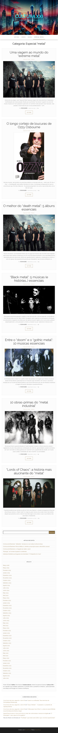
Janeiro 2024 (6, 603)
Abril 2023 (5, 625)
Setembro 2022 (7, 643)
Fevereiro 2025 (7, 570)
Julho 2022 (6, 648)
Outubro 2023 (6, 610)
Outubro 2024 (6, 580)
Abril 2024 (5, 595)
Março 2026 (6, 565)
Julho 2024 (6, 588)
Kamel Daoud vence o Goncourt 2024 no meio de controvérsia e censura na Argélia (25, 713)
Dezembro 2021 (7, 665)
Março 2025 (6, 568)
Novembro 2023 (7, 608)
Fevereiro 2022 (7, 660)
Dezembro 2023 (7, 605)
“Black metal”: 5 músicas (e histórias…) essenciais (29, 278)
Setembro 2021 (7, 673)
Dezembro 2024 (7, 575)
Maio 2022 (5, 653)
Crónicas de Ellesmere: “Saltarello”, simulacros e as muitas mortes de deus (23, 544)
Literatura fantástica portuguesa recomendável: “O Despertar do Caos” (22, 554)
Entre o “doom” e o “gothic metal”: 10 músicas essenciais (29, 341)
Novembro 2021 (7, 668)
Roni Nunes (24, 108)
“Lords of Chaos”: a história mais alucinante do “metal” (29, 471)
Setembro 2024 (7, 583)
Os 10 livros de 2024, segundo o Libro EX (14, 700)
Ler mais (29, 112)
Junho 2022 (6, 650)
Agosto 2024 (6, 585)
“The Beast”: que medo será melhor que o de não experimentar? (38, 717)
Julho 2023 (6, 618)
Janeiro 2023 (6, 633)
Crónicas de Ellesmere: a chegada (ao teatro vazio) (17, 549)
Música (30, 37)
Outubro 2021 (6, 670)
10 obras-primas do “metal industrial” (29, 404)
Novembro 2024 (7, 578)
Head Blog (38, 729)
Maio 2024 (5, 593)
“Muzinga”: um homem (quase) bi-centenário (15, 551)
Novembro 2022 (7, 638)
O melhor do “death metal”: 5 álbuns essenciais (29, 207)
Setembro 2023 (7, 613)
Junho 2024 (6, 590)
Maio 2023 (5, 623)
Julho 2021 (6, 678)
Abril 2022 (5, 655)
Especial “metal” (39, 37)
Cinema (23, 37)
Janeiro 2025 (6, 573)
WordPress (28, 729)
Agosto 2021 (6, 675)
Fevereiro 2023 (7, 630)
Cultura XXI (29, 16)
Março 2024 (6, 598)
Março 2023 (6, 628)
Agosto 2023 (6, 615)
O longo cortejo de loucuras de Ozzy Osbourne (29, 125)
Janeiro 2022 (6, 663)
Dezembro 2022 (7, 635)
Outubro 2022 (6, 640)
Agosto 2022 (6, 645)
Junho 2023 (6, 620)
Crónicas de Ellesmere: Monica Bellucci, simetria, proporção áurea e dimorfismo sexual (26, 546)
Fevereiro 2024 (7, 600)
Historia (16, 37)
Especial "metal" (26, 59)
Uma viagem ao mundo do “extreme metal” (29, 54)
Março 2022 (6, 658)
